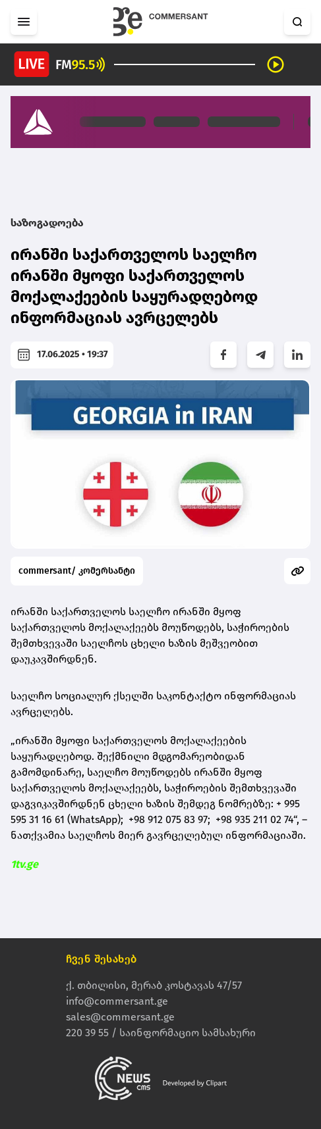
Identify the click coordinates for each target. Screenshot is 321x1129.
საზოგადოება (47, 222)
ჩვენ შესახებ (101, 959)
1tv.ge (24, 864)
